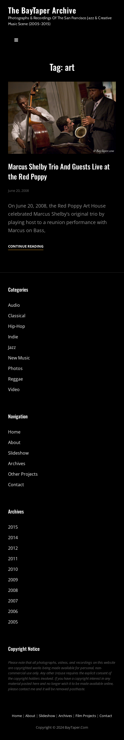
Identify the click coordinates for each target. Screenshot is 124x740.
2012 (13, 548)
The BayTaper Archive (42, 10)
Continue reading (25, 246)
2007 (13, 601)
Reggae (15, 379)
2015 (13, 527)
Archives (16, 463)
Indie (13, 337)
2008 (13, 590)
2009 (13, 580)
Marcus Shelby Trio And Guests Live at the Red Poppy (59, 171)
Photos (15, 368)
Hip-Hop (16, 326)
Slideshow (18, 453)
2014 (13, 538)
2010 (13, 569)
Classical (16, 316)
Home (14, 432)
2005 (13, 622)
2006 (13, 611)
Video (14, 389)
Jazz (12, 347)
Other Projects (23, 474)
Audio (14, 305)
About (14, 442)
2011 (13, 559)
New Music (19, 358)
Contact (16, 485)
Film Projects (85, 715)
